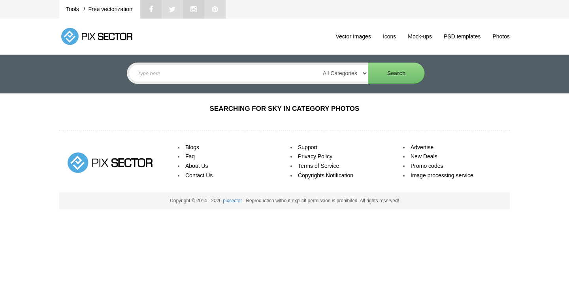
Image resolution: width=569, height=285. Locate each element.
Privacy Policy (315, 156)
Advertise (422, 147)
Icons (389, 36)
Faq (190, 156)
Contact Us (199, 175)
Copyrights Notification (325, 175)
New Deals (424, 156)
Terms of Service (318, 166)
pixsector (233, 200)
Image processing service (442, 175)
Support (307, 147)
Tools (73, 9)
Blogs (192, 147)
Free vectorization (110, 9)
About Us (196, 166)
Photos (501, 36)
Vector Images (353, 36)
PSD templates (462, 36)
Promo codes (427, 166)
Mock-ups (420, 36)
